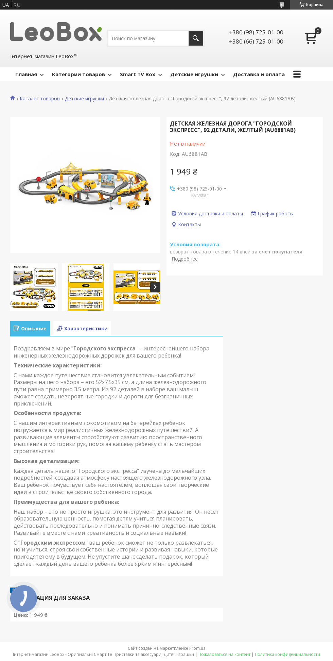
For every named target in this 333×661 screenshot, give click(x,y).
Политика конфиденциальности (287, 654)
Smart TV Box (137, 74)
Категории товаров (78, 74)
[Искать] (196, 38)
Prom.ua (197, 648)
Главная (26, 74)
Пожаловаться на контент (224, 654)
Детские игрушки (194, 74)
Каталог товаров (40, 99)
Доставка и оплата (259, 74)
